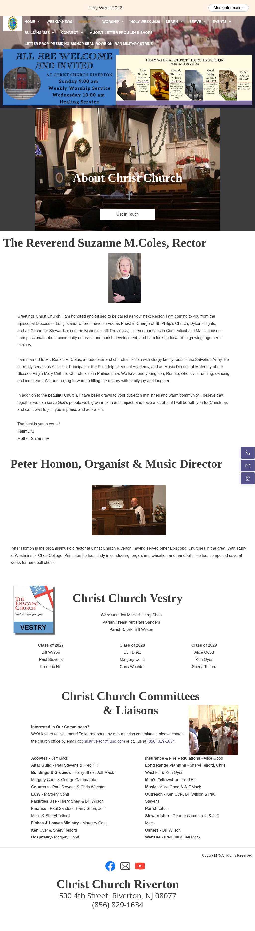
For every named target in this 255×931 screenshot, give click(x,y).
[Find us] (248, 478)
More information (229, 8)
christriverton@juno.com (103, 741)
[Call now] (248, 453)
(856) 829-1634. (161, 741)
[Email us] (248, 465)
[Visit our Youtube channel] (140, 866)
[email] (125, 866)
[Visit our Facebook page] (110, 866)
